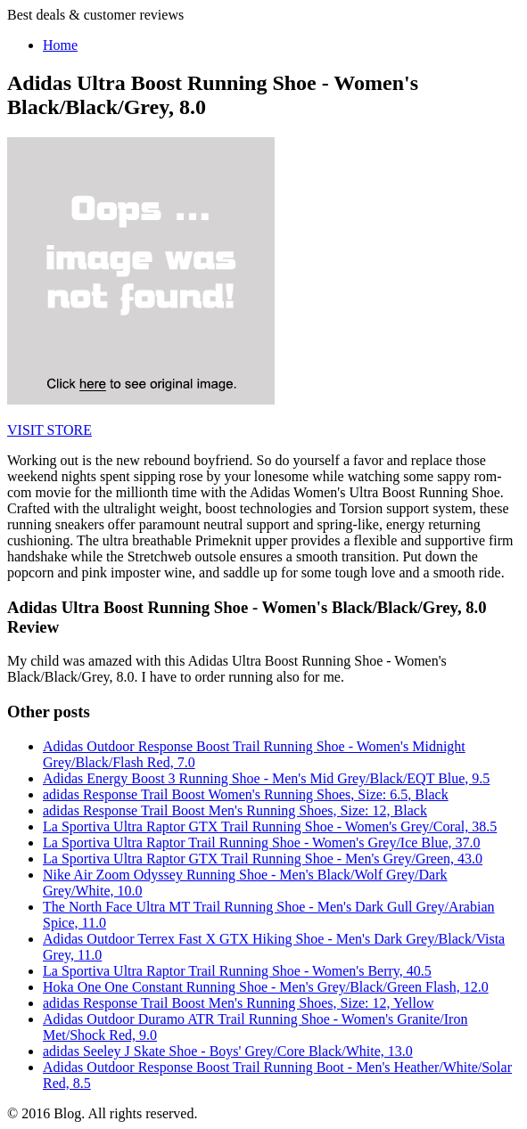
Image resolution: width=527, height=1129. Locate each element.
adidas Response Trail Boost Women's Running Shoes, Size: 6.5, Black (246, 794)
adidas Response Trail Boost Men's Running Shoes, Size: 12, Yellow (238, 1002)
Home (60, 45)
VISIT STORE (49, 430)
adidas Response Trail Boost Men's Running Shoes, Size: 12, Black (235, 810)
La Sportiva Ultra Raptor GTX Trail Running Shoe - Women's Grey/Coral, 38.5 (270, 826)
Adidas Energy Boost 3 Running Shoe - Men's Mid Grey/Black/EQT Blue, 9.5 (266, 778)
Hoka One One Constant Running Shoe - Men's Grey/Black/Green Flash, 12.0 (266, 986)
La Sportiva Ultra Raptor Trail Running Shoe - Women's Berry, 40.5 (237, 970)
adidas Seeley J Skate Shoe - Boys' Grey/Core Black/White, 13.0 (228, 1051)
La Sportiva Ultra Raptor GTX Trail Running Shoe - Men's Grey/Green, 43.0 (262, 858)
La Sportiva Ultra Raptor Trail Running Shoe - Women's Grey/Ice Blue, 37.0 (262, 842)
